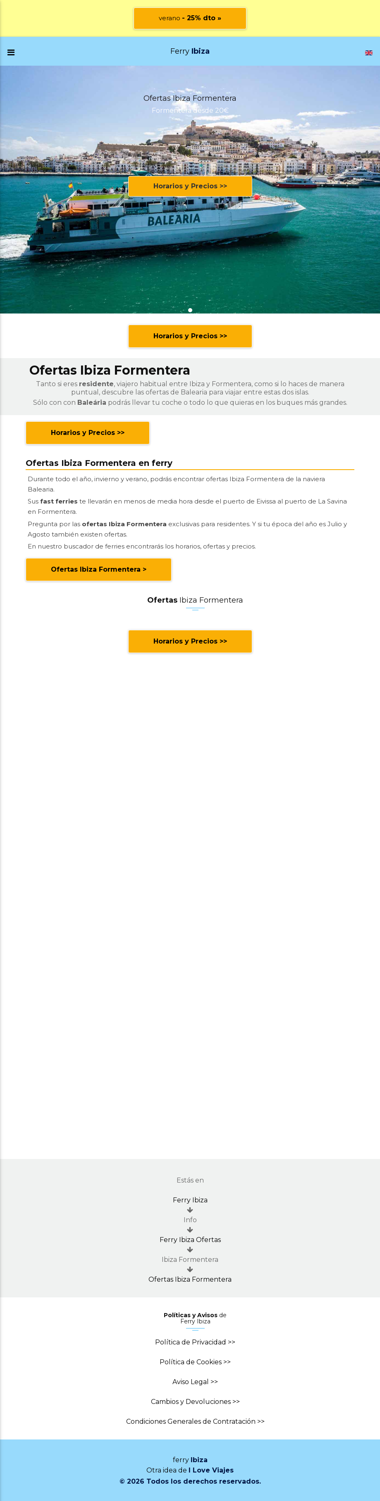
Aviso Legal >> (195, 1382)
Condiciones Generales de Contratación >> (195, 1421)
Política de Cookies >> (195, 1362)
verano (190, 18)
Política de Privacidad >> (195, 1342)
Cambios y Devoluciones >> (195, 1402)
